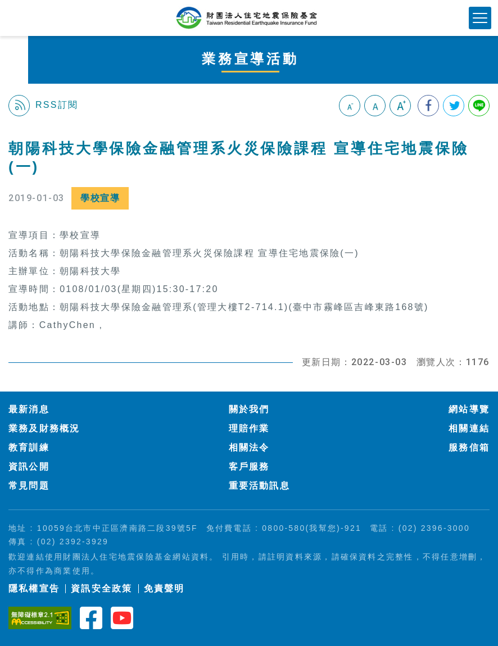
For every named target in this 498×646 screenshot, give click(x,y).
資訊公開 (28, 466)
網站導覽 (469, 409)
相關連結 (469, 428)
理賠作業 (249, 428)
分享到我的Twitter (453, 105)
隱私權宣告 (34, 588)
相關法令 (249, 447)
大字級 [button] (400, 105)
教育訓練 (28, 447)
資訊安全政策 (101, 588)
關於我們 (249, 409)
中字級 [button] (375, 105)
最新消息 (28, 409)
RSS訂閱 (43, 105)
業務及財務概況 (44, 428)
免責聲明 (164, 588)
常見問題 (28, 485)
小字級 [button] (349, 105)
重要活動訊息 (259, 485)
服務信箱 (469, 447)
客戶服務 (249, 466)
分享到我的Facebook (428, 105)
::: (13, 133)
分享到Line (479, 105)
